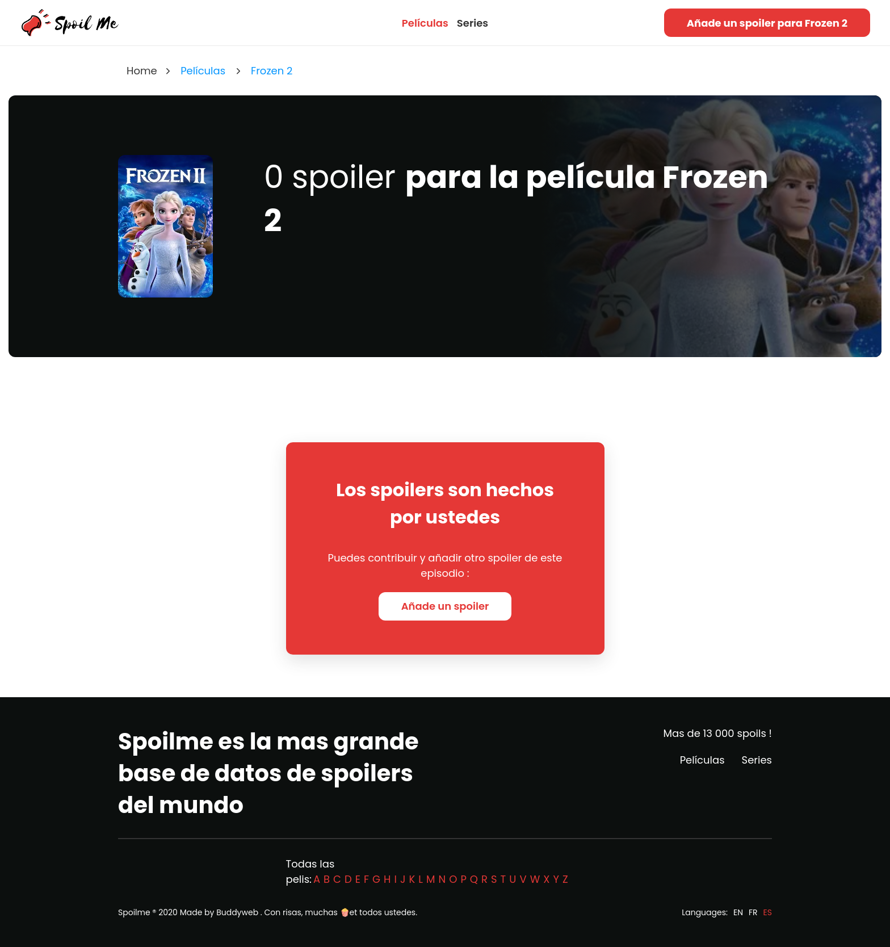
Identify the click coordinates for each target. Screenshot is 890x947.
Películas (425, 23)
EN (738, 912)
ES (767, 912)
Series (472, 23)
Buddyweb (237, 912)
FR (753, 912)
